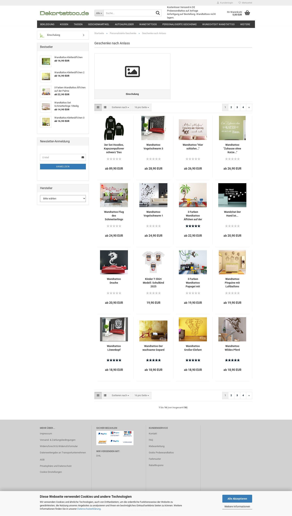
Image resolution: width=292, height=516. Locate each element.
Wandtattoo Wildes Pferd (232, 349)
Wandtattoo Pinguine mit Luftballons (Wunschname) (232, 284)
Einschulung (50, 35)
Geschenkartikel (98, 24)
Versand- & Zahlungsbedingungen (57, 441)
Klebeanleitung (156, 447)
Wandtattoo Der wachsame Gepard (153, 349)
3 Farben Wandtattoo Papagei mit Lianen (193, 284)
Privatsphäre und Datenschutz (56, 467)
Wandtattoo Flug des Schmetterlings (114, 217)
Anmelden (63, 166)
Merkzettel (245, 2)
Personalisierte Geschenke (179, 24)
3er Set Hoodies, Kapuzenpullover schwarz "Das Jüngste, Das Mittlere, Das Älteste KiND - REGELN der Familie (114, 149)
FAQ (151, 441)
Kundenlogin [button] (225, 2)
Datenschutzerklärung (89, 508)
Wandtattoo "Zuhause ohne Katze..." (232, 149)
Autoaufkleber (124, 24)
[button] (98, 108)
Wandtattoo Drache (114, 282)
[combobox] (120, 108)
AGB (42, 460)
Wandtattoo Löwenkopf (114, 349)
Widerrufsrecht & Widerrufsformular (59, 447)
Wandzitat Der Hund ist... (232, 215)
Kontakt (153, 434)
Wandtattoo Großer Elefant (193, 349)
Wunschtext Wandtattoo (218, 24)
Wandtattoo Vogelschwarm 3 (153, 147)
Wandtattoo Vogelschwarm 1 (153, 215)
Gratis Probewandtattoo (161, 453)
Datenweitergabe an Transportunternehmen (63, 453)
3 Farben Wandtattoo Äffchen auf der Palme (193, 217)
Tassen (78, 24)
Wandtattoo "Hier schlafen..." (193, 147)
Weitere (245, 24)
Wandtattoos (148, 24)
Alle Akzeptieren (237, 498)
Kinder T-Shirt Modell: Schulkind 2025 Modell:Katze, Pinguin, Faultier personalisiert (153, 284)
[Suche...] (99, 13)
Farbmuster (155, 460)
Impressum (46, 434)
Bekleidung (47, 24)
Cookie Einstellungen (51, 473)
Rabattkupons (156, 466)
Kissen (64, 24)
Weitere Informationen (237, 506)
